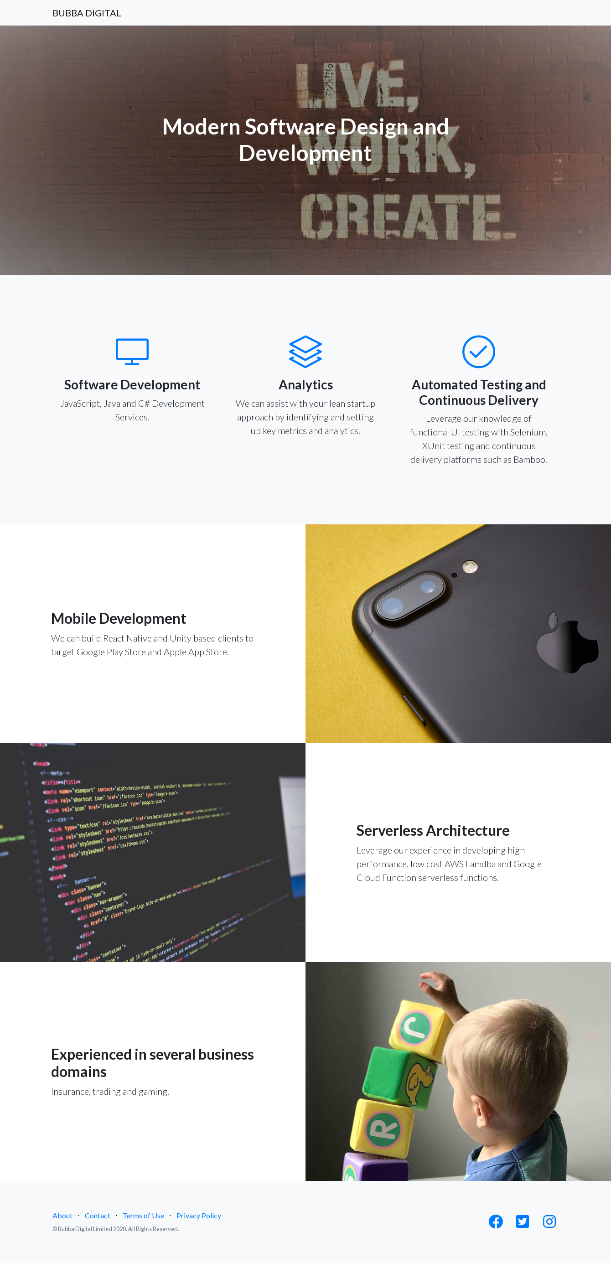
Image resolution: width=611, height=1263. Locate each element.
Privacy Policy (198, 1215)
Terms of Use (143, 1215)
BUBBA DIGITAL (86, 12)
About (62, 1215)
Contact (97, 1215)
